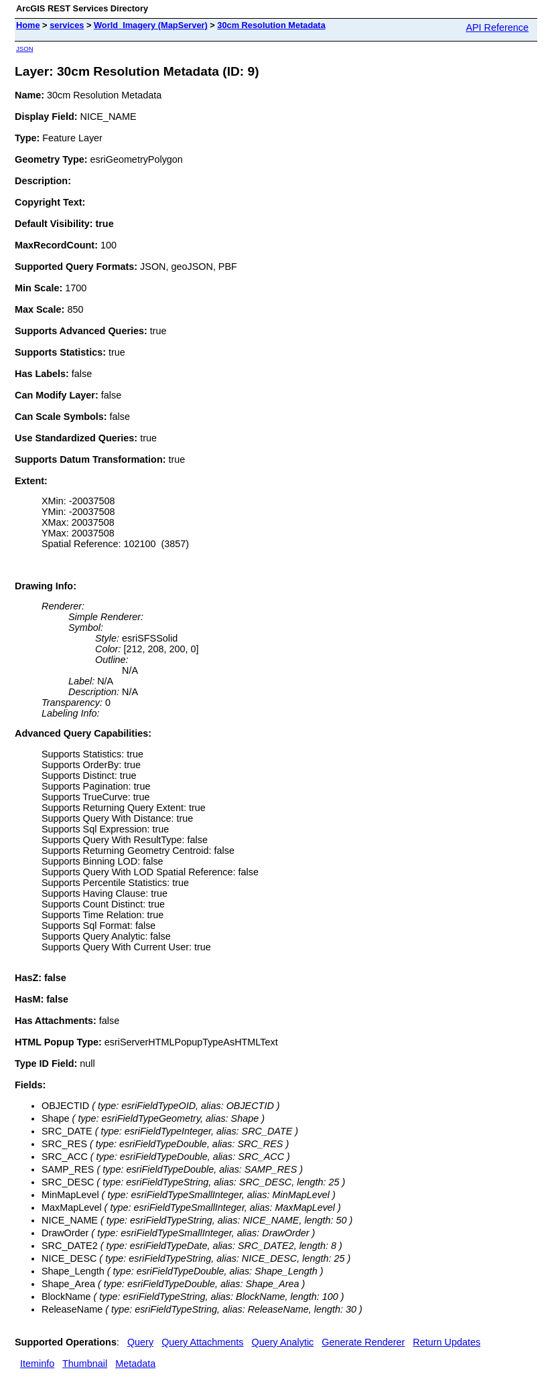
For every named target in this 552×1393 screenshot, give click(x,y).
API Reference (497, 27)
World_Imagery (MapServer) (151, 25)
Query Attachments (202, 1342)
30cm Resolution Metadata (271, 25)
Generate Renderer (363, 1342)
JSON (24, 48)
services (67, 25)
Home (28, 25)
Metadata (135, 1363)
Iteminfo (37, 1363)
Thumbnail (84, 1363)
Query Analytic (283, 1342)
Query (140, 1342)
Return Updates (446, 1342)
